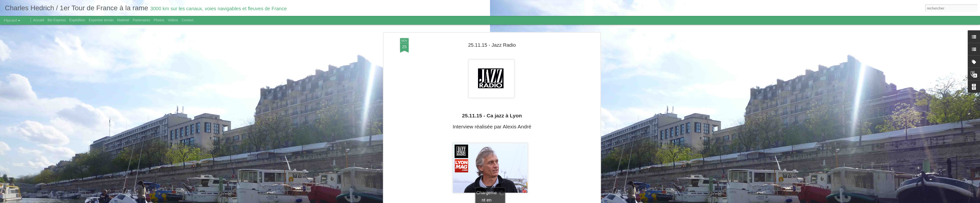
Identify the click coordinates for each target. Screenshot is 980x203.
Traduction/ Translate (492, 180)
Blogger (507, 200)
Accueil (38, 20)
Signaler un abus (524, 200)
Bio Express (57, 20)
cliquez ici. (502, 171)
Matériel (123, 20)
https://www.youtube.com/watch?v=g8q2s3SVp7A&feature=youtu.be (492, 175)
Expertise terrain (101, 20)
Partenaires (141, 20)
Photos (159, 20)
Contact (187, 20)
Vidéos (173, 20)
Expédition (77, 20)
